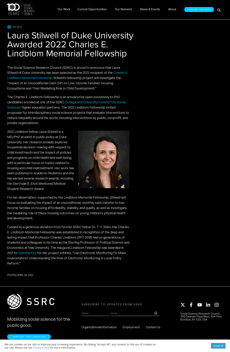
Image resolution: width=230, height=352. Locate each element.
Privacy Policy (41, 347)
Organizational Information (99, 327)
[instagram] (217, 305)
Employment (131, 327)
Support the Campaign (29, 337)
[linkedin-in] (210, 305)
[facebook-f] (193, 305)
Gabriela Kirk (27, 253)
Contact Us (153, 327)
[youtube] (201, 305)
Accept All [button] (218, 345)
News (14, 27)
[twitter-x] (184, 305)
